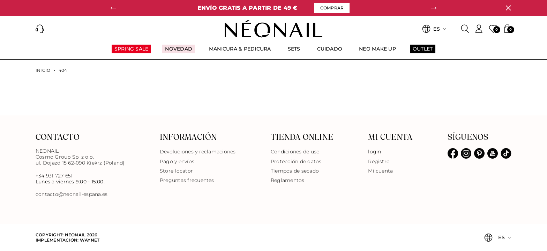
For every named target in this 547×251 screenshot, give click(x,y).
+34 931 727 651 (54, 176)
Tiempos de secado (295, 171)
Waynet (89, 240)
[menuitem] (131, 52)
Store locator (176, 171)
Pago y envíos (177, 161)
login (374, 152)
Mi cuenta (380, 171)
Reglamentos (288, 180)
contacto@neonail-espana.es (71, 194)
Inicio (43, 70)
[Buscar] (465, 29)
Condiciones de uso (295, 152)
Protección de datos (296, 161)
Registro (379, 161)
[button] (113, 8)
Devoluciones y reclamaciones (198, 152)
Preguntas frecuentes (187, 180)
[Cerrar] (508, 8)
